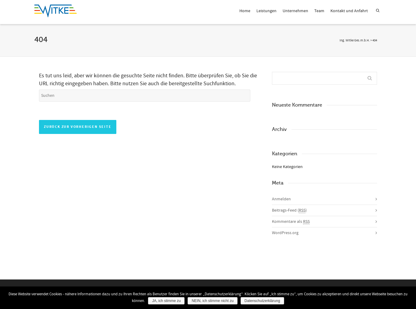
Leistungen (266, 11)
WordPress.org (285, 233)
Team (319, 11)
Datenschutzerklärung (262, 301)
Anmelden (281, 199)
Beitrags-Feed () (289, 210)
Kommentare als (291, 222)
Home (244, 11)
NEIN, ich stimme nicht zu (212, 301)
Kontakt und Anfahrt (349, 11)
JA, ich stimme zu (166, 301)
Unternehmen (295, 11)
